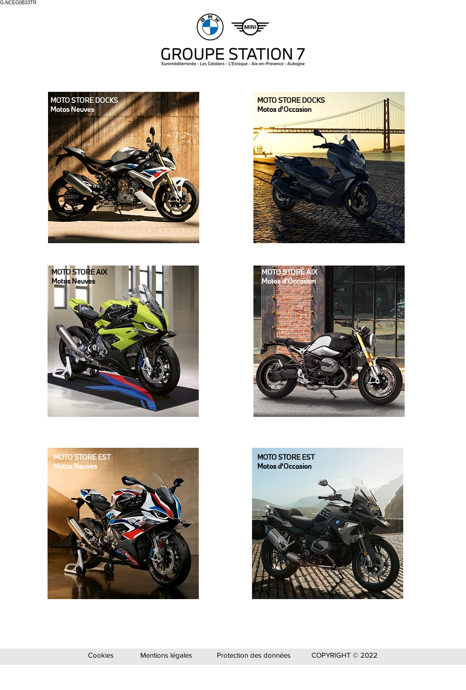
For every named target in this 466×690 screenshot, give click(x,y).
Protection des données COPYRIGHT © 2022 (297, 655)
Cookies (101, 655)
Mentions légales (166, 655)
